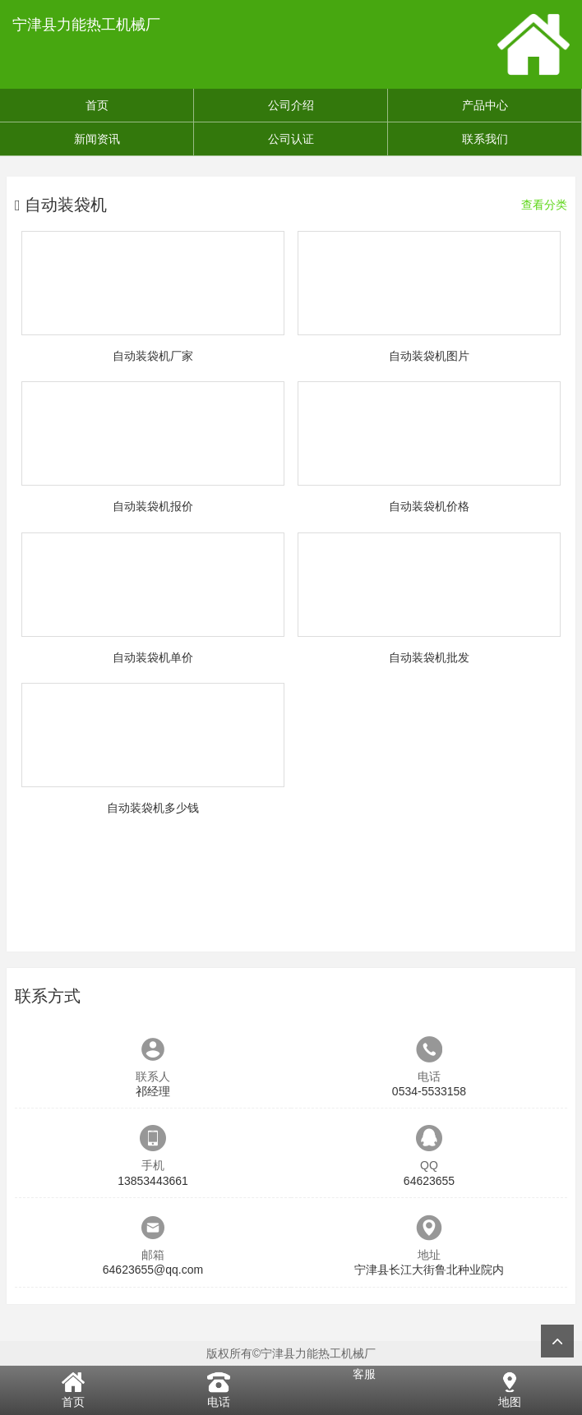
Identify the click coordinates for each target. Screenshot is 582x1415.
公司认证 (291, 138)
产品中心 (485, 105)
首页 (97, 105)
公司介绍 (291, 105)
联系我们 (485, 138)
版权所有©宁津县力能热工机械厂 (291, 1353)
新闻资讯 (97, 138)
